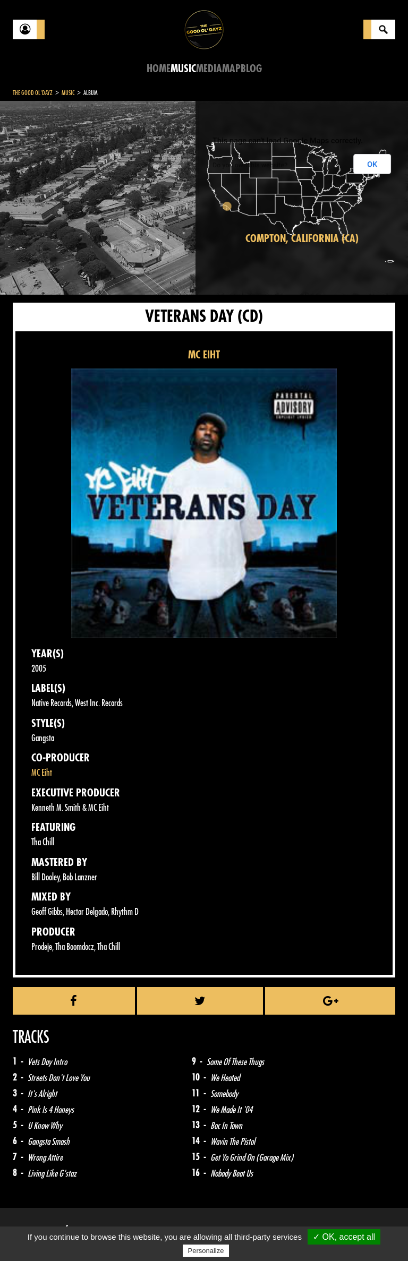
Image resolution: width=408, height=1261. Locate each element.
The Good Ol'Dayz (33, 93)
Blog (251, 68)
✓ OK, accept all (344, 1236)
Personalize (206, 1251)
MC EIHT (204, 355)
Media (209, 68)
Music (183, 68)
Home (159, 68)
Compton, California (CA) (302, 238)
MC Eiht (41, 772)
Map (231, 68)
